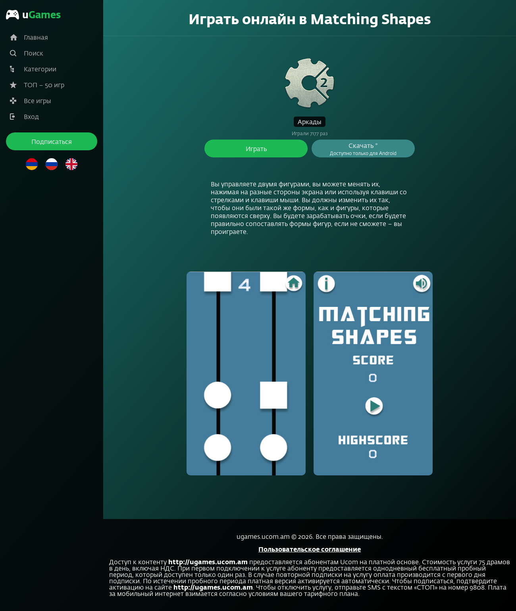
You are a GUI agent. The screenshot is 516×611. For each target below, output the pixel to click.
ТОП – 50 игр (44, 84)
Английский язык (71, 164)
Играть (256, 148)
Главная (36, 37)
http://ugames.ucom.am (208, 561)
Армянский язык (32, 164)
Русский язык (52, 164)
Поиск (33, 53)
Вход (31, 116)
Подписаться (51, 141)
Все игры (37, 100)
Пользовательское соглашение (309, 549)
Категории (40, 69)
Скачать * (363, 148)
